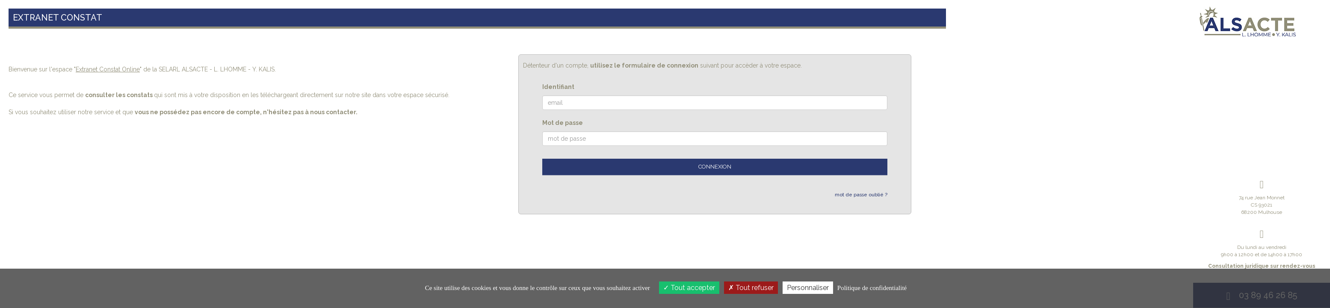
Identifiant (558, 86)
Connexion (714, 166)
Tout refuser (751, 288)
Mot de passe (562, 122)
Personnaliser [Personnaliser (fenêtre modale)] (808, 288)
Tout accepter (689, 288)
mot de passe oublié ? (861, 195)
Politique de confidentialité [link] (872, 287)
